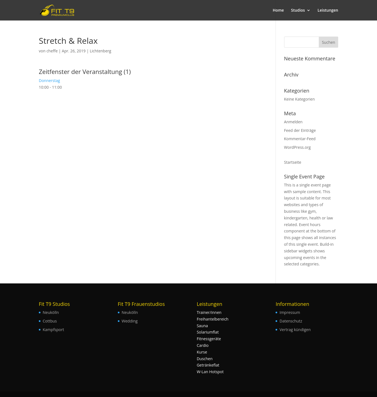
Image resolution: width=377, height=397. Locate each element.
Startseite (292, 162)
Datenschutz (290, 321)
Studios (298, 10)
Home (278, 10)
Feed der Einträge (300, 130)
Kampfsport (53, 329)
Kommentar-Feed (300, 138)
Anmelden (293, 121)
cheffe (52, 50)
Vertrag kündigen (294, 329)
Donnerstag (49, 80)
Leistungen (328, 10)
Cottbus (50, 321)
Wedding (130, 321)
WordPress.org (297, 147)
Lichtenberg (100, 50)
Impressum (289, 312)
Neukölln (51, 312)
